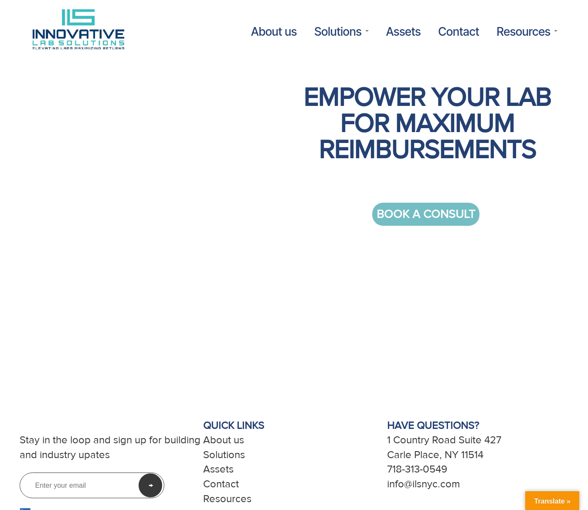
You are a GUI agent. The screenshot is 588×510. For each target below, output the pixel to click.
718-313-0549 (417, 469)
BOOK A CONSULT (426, 214)
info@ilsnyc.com (423, 484)
